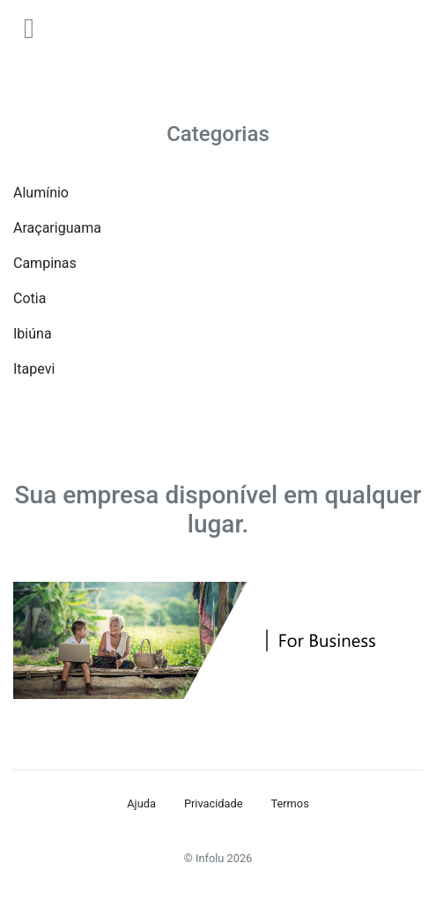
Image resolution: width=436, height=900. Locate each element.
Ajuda (141, 803)
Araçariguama (57, 227)
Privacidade (213, 803)
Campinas (45, 263)
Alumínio (41, 192)
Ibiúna (32, 333)
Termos (289, 803)
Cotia (29, 298)
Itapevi (34, 369)
